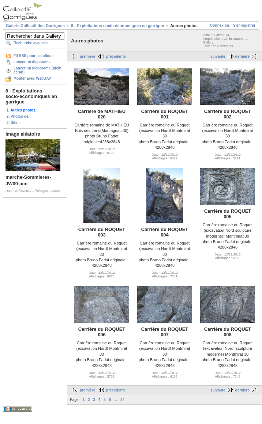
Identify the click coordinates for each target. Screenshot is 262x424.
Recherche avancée (31, 43)
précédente (116, 56)
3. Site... (13, 123)
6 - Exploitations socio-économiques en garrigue (117, 25)
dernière (242, 56)
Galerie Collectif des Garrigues (35, 25)
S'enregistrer (244, 25)
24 (122, 400)
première (87, 56)
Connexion (219, 25)
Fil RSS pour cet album (33, 56)
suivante (217, 56)
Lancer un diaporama (32, 62)
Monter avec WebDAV (32, 78)
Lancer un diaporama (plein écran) (37, 70)
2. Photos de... (19, 116)
